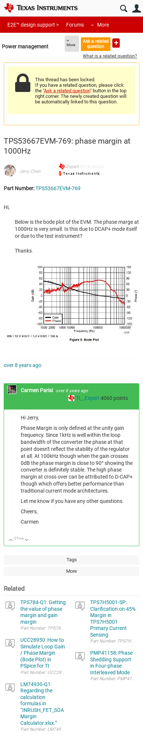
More (103, 25)
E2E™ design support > (33, 25)
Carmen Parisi (37, 390)
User (136, 8)
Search (123, 8)
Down (27, 540)
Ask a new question (116, 43)
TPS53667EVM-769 (58, 188)
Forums (75, 25)
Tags (72, 559)
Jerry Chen (30, 171)
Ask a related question (96, 44)
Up (11, 540)
